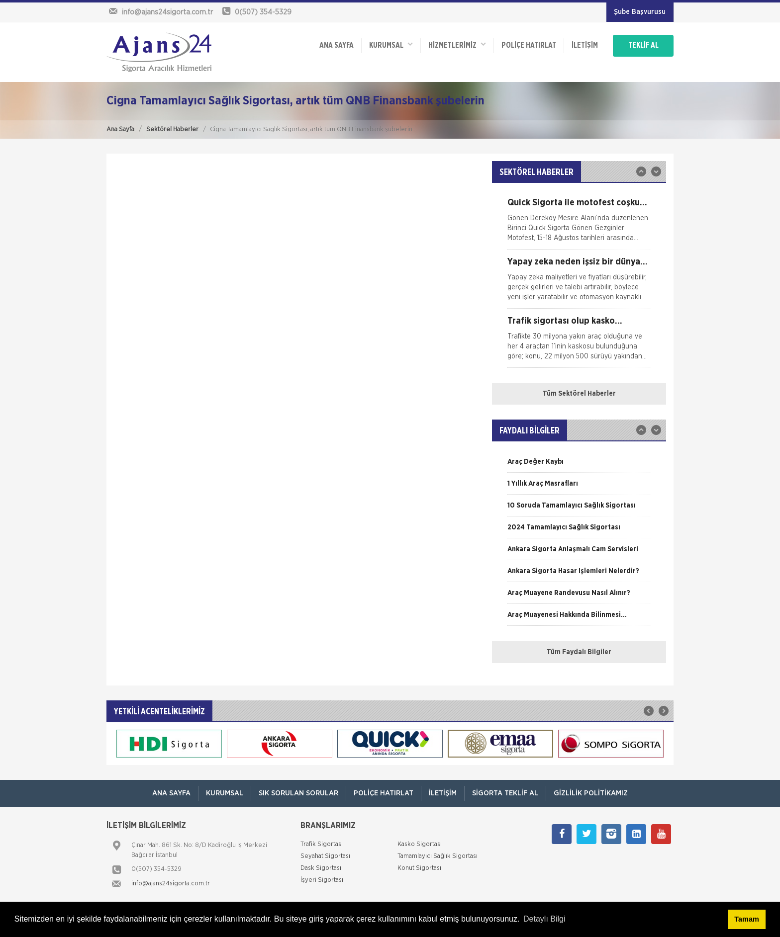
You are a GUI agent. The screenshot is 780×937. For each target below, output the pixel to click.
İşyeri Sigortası (321, 880)
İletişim (585, 46)
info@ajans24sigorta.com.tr (170, 883)
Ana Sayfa (120, 129)
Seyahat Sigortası (325, 856)
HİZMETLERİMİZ (457, 45)
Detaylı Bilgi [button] (544, 919)
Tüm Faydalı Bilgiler (579, 652)
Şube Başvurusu (640, 11)
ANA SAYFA (336, 46)
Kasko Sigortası (419, 844)
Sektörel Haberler (172, 129)
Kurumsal (391, 45)
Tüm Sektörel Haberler (579, 393)
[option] (579, 224)
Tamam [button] (746, 919)
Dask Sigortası (320, 868)
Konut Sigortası (419, 868)
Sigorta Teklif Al (505, 793)
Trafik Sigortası (321, 844)
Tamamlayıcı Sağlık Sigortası (437, 856)
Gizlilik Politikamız (591, 793)
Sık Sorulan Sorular (298, 793)
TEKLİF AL (643, 46)
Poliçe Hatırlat (528, 46)
